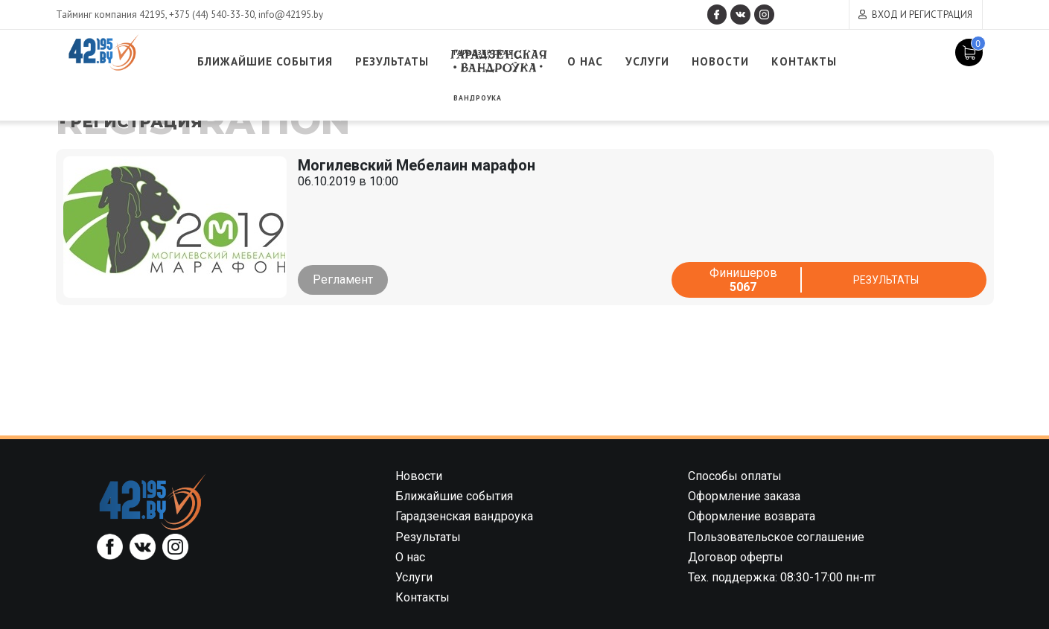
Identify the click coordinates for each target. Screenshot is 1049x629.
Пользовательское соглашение (776, 537)
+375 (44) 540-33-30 (212, 14)
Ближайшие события (298, 61)
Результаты (441, 61)
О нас (653, 61)
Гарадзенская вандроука (558, 61)
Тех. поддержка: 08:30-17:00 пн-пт (782, 577)
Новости (799, 61)
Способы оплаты (735, 476)
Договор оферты (735, 557)
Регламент (343, 279)
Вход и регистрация (922, 14)
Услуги (719, 61)
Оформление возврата (751, 516)
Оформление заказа (744, 496)
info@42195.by (290, 14)
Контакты (892, 61)
